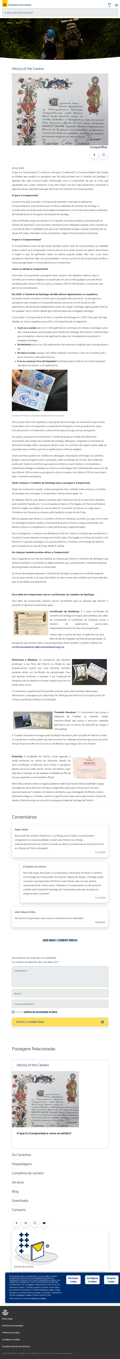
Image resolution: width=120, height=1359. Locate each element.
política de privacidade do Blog (40, 1011)
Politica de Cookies (11, 1332)
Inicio (10, 23)
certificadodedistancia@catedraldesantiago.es (38, 646)
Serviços (18, 1182)
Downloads (20, 1200)
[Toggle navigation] (116, 3)
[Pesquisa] (60, 12)
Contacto (19, 1210)
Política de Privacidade (12, 1325)
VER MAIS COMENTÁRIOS (60, 940)
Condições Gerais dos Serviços (16, 1346)
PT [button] (109, 4)
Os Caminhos (21, 1155)
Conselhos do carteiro (28, 1173)
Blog (18, 23)
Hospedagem (22, 1164)
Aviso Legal (7, 1318)
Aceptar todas (111, 1280)
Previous (12, 1104)
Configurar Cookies (11, 1339)
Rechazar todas (73, 1280)
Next (107, 1104)
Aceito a (36, 1011)
